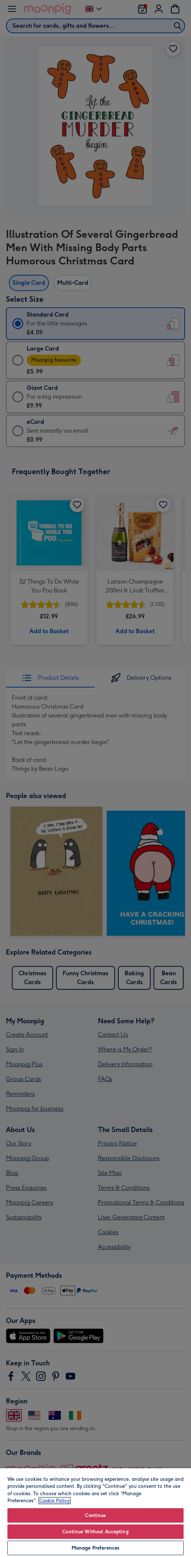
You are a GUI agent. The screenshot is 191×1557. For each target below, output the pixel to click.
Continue (95, 1515)
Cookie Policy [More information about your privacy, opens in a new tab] (54, 1500)
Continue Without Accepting (95, 1531)
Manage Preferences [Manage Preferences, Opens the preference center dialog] (95, 1548)
